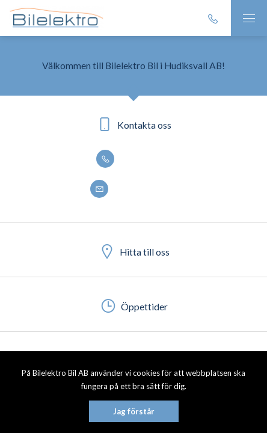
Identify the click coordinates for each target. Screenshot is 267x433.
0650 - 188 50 (133, 159)
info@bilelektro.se (133, 189)
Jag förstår (134, 411)
